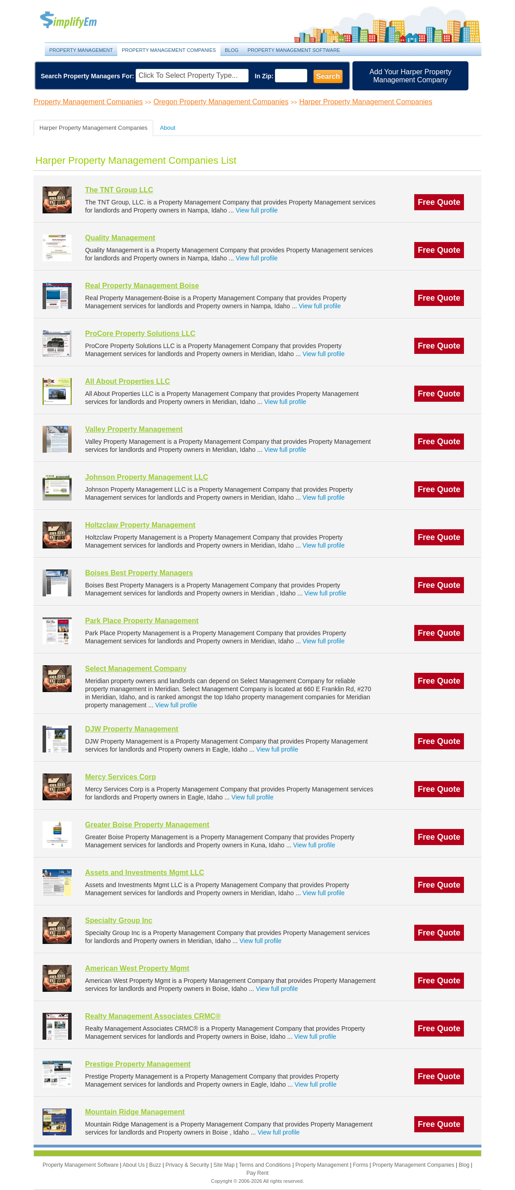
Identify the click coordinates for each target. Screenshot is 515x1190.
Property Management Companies (169, 50)
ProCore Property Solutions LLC (140, 333)
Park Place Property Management (141, 621)
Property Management (78, 20)
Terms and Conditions (265, 1165)
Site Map (225, 1165)
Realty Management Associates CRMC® (153, 1016)
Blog (232, 50)
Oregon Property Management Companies (221, 102)
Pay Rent (257, 1173)
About (167, 127)
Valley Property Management (134, 429)
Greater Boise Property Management (147, 825)
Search (328, 76)
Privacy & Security (187, 1165)
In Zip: (264, 76)
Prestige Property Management (138, 1064)
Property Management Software (294, 50)
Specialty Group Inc (118, 920)
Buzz (156, 1165)
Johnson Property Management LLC (146, 477)
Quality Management (120, 238)
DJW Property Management (131, 729)
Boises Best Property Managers (139, 573)
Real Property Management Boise (142, 285)
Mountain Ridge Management (135, 1112)
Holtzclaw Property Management (140, 525)
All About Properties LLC (127, 381)
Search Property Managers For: (87, 76)
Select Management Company (136, 668)
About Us (134, 1165)
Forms (361, 1165)
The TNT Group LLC (119, 190)
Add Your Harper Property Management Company (410, 76)
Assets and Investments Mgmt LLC (144, 872)
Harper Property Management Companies (365, 102)
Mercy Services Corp (120, 777)
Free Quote (439, 202)
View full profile (257, 210)
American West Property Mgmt (137, 968)
